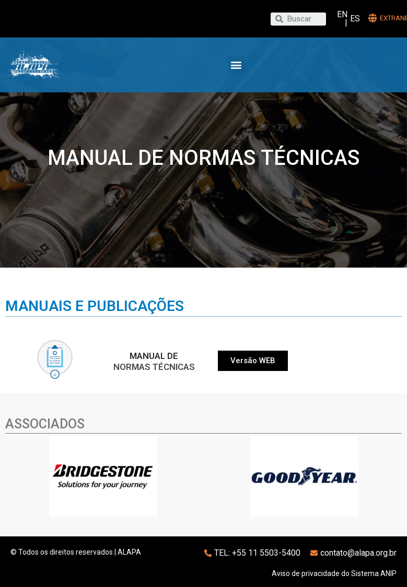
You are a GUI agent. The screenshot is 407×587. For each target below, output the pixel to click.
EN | (342, 18)
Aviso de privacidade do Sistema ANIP (334, 573)
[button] (236, 65)
